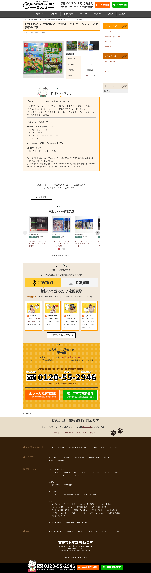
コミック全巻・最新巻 (86, 504)
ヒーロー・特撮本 (105, 504)
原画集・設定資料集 (80, 510)
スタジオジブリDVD (111, 472)
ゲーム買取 (52, 492)
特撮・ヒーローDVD (58, 475)
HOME (25, 19)
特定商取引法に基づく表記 (77, 447)
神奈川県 (80, 433)
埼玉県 (56, 433)
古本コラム (109, 32)
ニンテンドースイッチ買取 (70, 494)
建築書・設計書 (112, 510)
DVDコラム (109, 42)
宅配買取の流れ (79, 457)
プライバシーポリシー (98, 447)
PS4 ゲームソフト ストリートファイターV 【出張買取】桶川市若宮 (61, 243)
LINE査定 (107, 457)
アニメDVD (55, 472)
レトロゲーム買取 (90, 494)
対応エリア (97, 14)
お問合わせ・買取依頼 (56, 460)
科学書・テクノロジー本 (60, 516)
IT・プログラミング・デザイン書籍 (63, 504)
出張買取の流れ (94, 457)
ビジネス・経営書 (57, 507)
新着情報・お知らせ (112, 37)
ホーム (27, 14)
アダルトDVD (74, 475)
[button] (59, 249)
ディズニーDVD (94, 472)
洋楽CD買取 (56, 485)
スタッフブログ (107, 531)
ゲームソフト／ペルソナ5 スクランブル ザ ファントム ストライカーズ (84, 243)
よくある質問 (65, 457)
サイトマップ (114, 447)
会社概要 (122, 14)
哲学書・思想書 (97, 510)
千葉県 (92, 433)
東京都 (88, 75)
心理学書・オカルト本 (59, 513)
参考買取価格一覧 (55, 522)
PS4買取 (54, 494)
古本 (106, 77)
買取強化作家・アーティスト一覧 (76, 522)
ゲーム (107, 72)
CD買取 (51, 482)
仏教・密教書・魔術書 (99, 507)
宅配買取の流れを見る (60, 335)
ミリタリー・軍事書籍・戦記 (77, 507)
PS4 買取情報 (40, 197)
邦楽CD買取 (68, 485)
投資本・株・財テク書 (78, 513)
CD (106, 67)
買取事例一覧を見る (60, 255)
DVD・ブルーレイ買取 (56, 469)
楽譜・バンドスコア (96, 513)
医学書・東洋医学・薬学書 (60, 510)
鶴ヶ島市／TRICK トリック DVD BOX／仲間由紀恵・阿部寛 (38, 243)
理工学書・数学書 (114, 513)
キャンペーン (120, 531)
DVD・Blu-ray (110, 61)
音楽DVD (67, 472)
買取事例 (54, 14)
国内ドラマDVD (79, 472)
